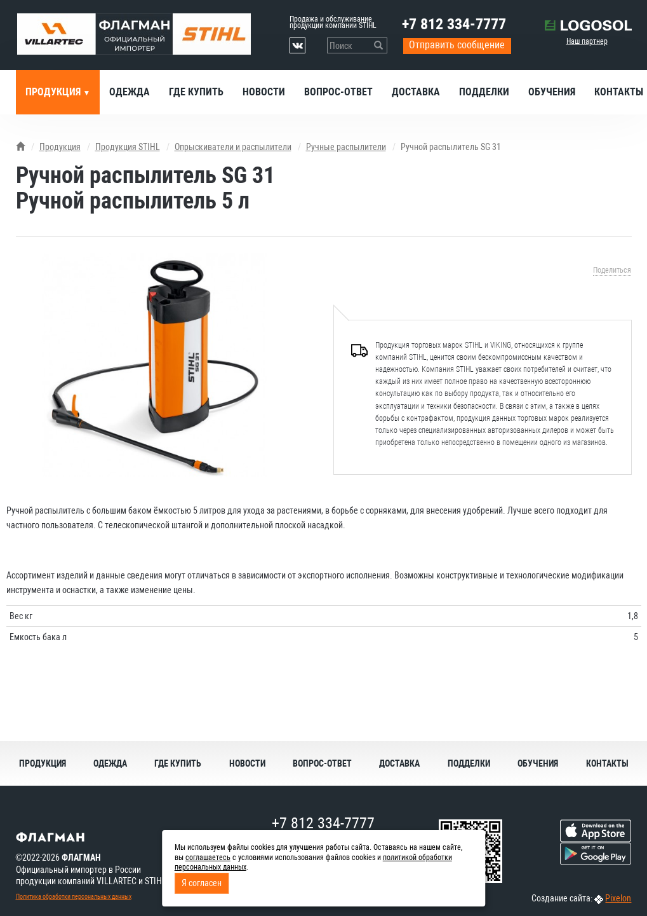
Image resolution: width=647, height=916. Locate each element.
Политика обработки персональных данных (73, 896)
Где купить (196, 92)
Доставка (416, 92)
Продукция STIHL (127, 147)
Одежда (129, 92)
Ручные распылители (346, 147)
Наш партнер (587, 41)
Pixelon (618, 898)
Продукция (54, 92)
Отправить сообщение (457, 45)
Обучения (551, 92)
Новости (264, 92)
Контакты (607, 763)
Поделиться (612, 270)
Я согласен (202, 883)
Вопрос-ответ (338, 92)
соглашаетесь (207, 857)
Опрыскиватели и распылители (233, 147)
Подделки (484, 92)
